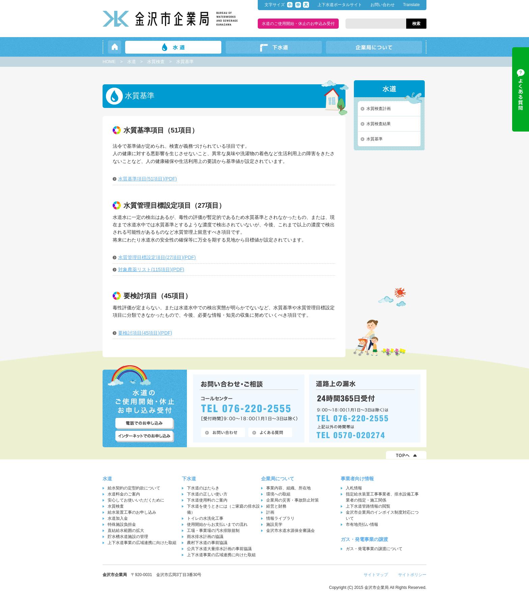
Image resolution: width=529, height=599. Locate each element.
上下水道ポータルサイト (339, 4)
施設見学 (274, 524)
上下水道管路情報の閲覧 (368, 506)
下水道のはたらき (203, 488)
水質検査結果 (378, 123)
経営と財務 (276, 506)
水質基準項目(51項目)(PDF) (147, 178)
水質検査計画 (378, 108)
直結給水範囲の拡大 (126, 530)
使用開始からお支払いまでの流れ (217, 524)
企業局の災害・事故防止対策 (292, 500)
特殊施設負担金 (122, 524)
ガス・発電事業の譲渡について (374, 548)
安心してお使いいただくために (136, 500)
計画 (270, 512)
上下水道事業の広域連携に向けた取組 (142, 542)
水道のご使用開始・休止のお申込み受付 (298, 23)
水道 (131, 61)
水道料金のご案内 (124, 494)
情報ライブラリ (280, 518)
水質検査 (156, 61)
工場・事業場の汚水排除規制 (213, 530)
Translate (411, 4)
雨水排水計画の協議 (205, 536)
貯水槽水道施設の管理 (128, 536)
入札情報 (354, 488)
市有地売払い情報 (362, 524)
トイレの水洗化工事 (205, 518)
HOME (109, 61)
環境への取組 (278, 494)
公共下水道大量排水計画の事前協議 (219, 548)
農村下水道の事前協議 (207, 542)
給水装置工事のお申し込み (132, 512)
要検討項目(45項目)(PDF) (145, 333)
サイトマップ (376, 574)
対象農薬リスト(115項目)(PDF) (151, 269)
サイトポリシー (412, 574)
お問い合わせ (382, 4)
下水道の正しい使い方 (207, 494)
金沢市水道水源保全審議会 (290, 530)
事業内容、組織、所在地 (288, 488)
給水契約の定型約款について (134, 488)
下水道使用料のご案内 (207, 500)
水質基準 (374, 139)
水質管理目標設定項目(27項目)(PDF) (157, 257)
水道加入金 (118, 518)
